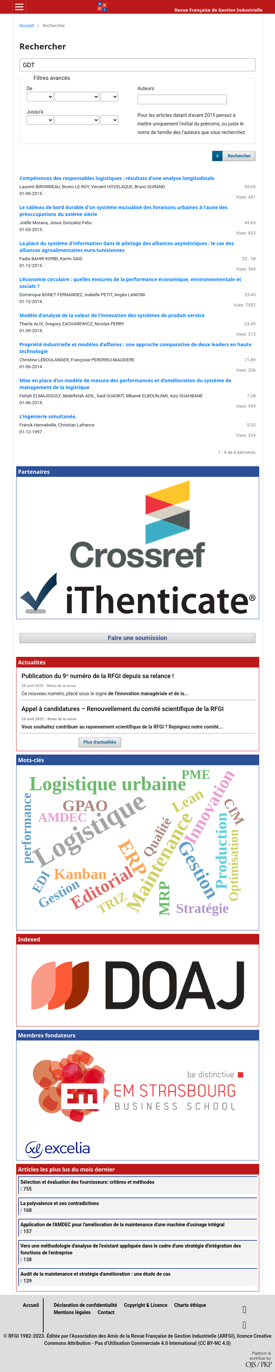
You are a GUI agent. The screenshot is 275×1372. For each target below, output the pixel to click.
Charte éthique (190, 1305)
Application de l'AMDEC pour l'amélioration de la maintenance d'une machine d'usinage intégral (123, 1224)
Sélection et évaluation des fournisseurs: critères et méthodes (87, 1182)
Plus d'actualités (99, 742)
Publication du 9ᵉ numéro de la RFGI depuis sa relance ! (98, 675)
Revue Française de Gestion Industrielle (218, 10)
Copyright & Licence (145, 1305)
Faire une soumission (137, 637)
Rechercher (239, 155)
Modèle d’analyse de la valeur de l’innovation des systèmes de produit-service (112, 315)
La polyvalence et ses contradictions (60, 1203)
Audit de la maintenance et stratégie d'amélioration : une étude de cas (96, 1274)
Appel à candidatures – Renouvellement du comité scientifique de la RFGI (123, 708)
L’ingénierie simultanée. (48, 416)
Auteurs (146, 88)
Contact (106, 1312)
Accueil (27, 25)
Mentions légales (72, 1312)
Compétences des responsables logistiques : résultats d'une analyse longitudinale (117, 178)
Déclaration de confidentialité (85, 1305)
